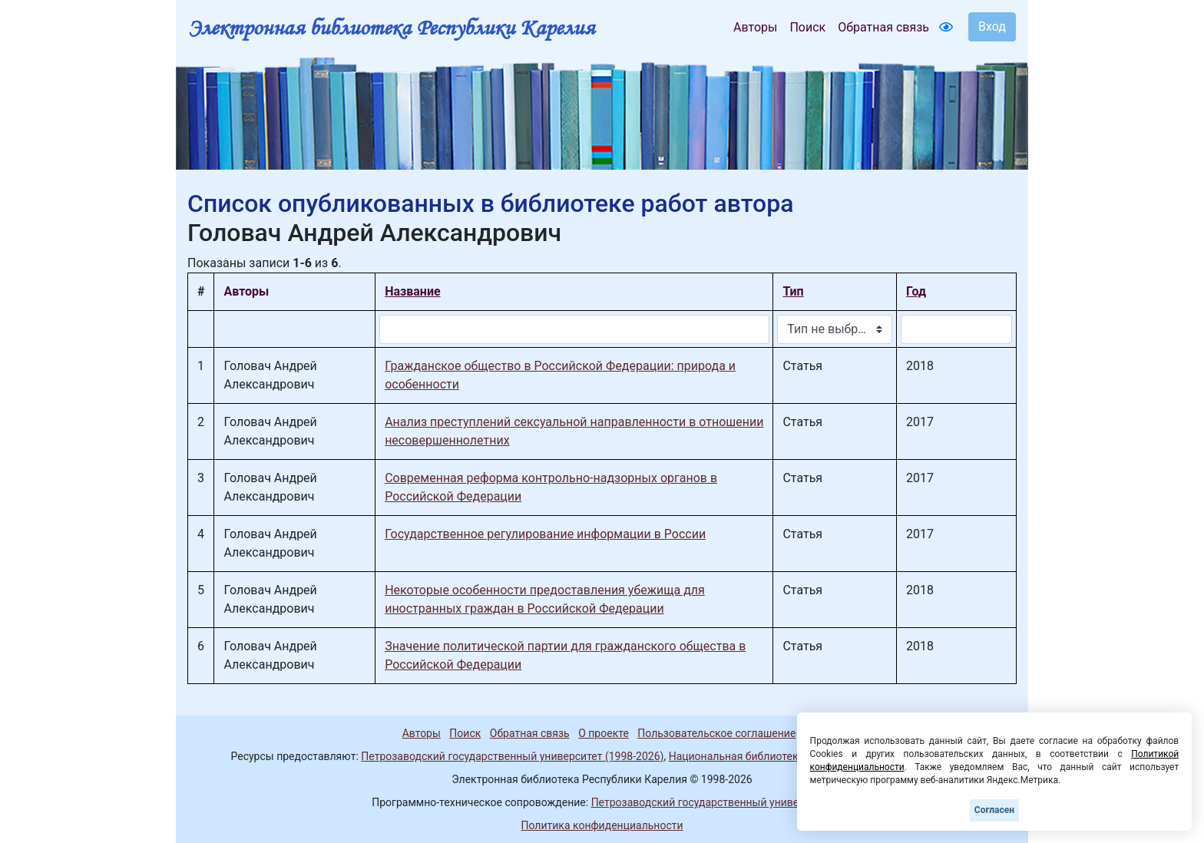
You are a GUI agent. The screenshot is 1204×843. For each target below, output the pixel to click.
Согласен (994, 810)
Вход (992, 26)
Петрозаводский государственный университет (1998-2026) (512, 756)
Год (916, 291)
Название (412, 291)
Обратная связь (883, 27)
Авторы (755, 27)
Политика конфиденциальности (602, 825)
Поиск (807, 27)
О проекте (603, 733)
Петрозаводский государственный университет (711, 802)
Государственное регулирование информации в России (545, 534)
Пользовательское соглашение (716, 733)
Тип (792, 291)
